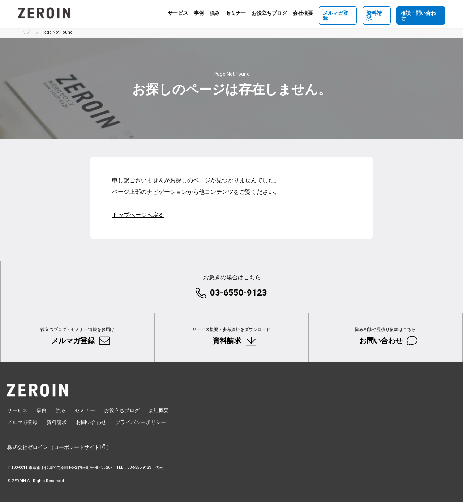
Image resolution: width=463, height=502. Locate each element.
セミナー (235, 13)
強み (214, 13)
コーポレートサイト (76, 447)
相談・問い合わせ (420, 13)
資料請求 (376, 13)
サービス (177, 13)
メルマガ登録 (337, 13)
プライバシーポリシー (140, 422)
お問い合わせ (381, 335)
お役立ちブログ (269, 13)
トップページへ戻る (138, 214)
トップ (24, 32)
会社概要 (302, 13)
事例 (198, 13)
